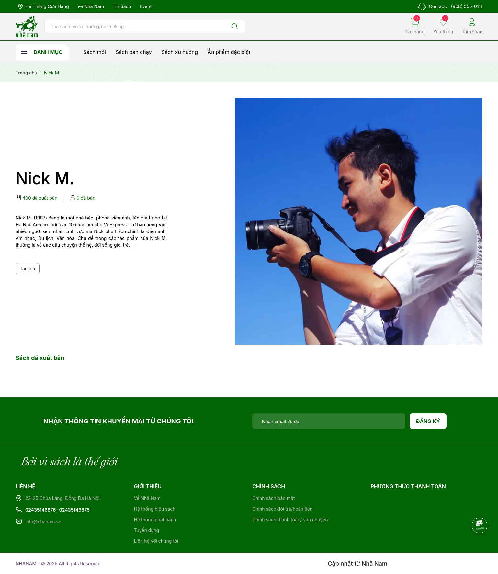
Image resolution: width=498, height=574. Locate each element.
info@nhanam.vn (43, 521)
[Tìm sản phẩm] (145, 26)
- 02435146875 (73, 509)
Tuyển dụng (146, 530)
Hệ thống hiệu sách (154, 509)
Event (146, 6)
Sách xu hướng (179, 52)
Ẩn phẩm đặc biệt (229, 52)
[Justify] (235, 26)
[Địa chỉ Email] (328, 421)
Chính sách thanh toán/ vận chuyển (290, 519)
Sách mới (94, 52)
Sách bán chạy (134, 52)
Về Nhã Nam (90, 6)
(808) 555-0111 (466, 6)
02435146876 (40, 509)
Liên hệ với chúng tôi (156, 541)
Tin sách (121, 6)
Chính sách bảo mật (273, 498)
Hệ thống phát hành (155, 519)
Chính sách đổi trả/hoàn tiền (282, 509)
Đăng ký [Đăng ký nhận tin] (428, 421)
